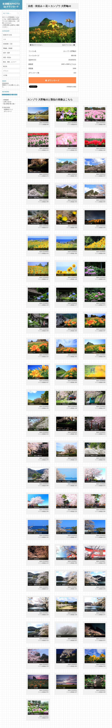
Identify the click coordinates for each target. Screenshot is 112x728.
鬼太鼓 (15, 94)
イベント (5, 71)
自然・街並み (7, 57)
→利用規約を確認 (71, 86)
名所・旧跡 (6, 53)
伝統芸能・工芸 (7, 44)
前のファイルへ (37, 45)
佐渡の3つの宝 (7, 35)
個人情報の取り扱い (9, 104)
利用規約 (6, 100)
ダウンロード (52, 80)
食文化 (5, 66)
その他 (5, 75)
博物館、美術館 (7, 48)
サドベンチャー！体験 (6, 94)
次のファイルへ (67, 45)
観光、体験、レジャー (9, 62)
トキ (4, 39)
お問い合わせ (7, 102)
